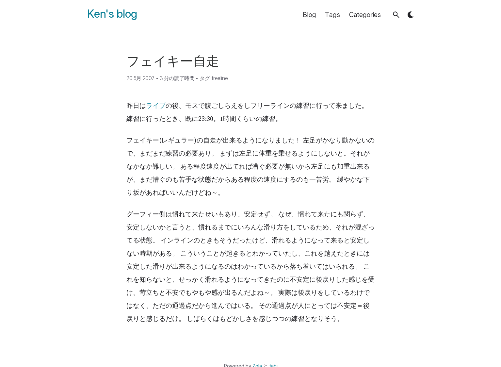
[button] (396, 14)
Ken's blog (112, 14)
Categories (365, 15)
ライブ (156, 105)
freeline (220, 78)
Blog (309, 15)
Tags (332, 15)
